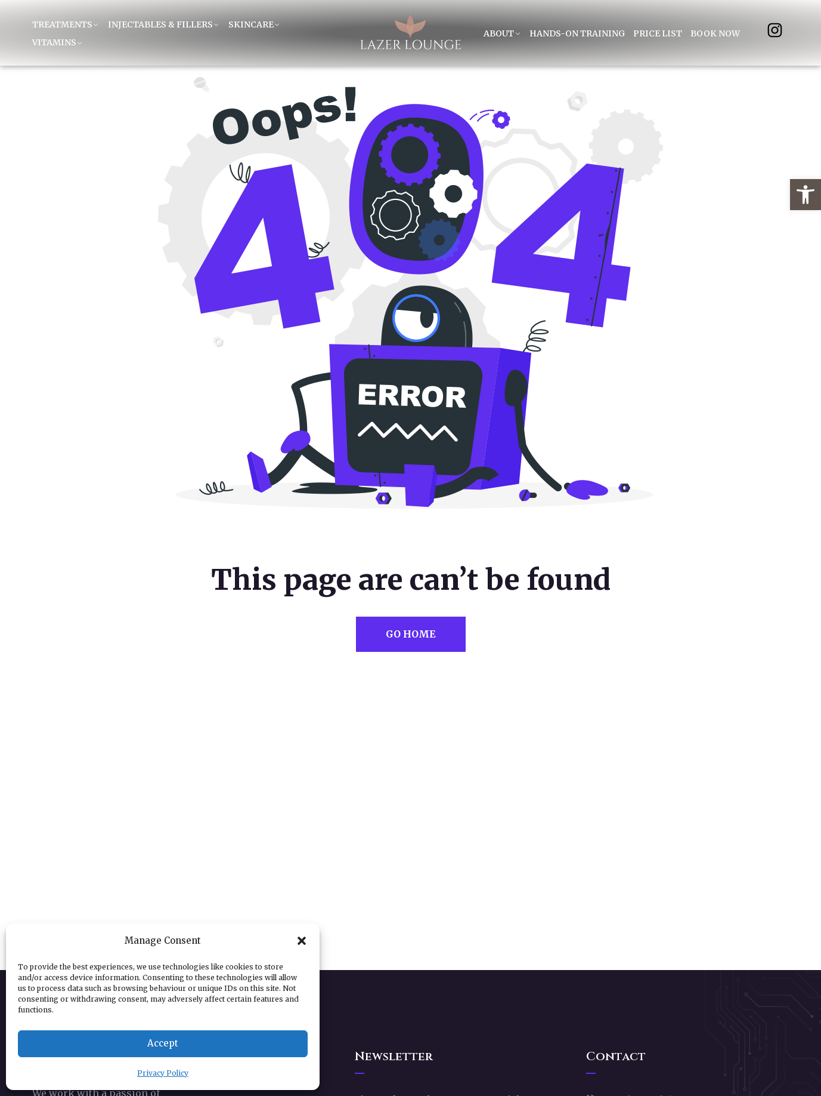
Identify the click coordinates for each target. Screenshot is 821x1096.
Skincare (251, 24)
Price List (657, 33)
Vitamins (54, 42)
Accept (162, 1043)
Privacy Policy (162, 1073)
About (499, 33)
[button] (805, 194)
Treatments (62, 24)
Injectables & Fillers (160, 24)
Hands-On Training (577, 33)
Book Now (715, 33)
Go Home (411, 634)
